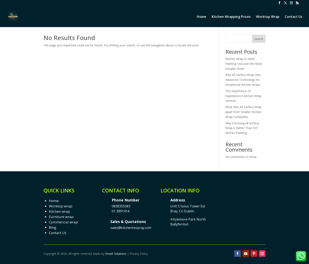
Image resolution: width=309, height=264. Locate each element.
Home (201, 17)
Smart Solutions (115, 254)
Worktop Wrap (267, 17)
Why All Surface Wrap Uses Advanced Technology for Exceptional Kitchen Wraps (243, 80)
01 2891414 (120, 211)
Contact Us (293, 17)
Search (258, 39)
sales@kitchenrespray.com (130, 227)
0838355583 (121, 206)
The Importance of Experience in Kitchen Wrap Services (243, 96)
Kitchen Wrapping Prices (231, 17)
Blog (52, 227)
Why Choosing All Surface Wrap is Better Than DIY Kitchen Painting (242, 128)
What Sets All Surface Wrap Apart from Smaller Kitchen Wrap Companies (243, 112)
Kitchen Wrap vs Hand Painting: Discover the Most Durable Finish (243, 64)
